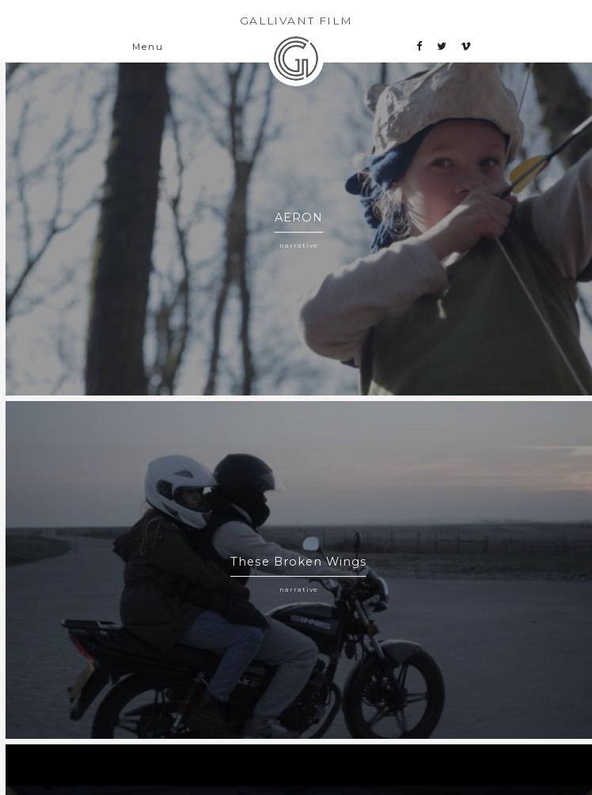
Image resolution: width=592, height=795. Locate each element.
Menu (147, 46)
